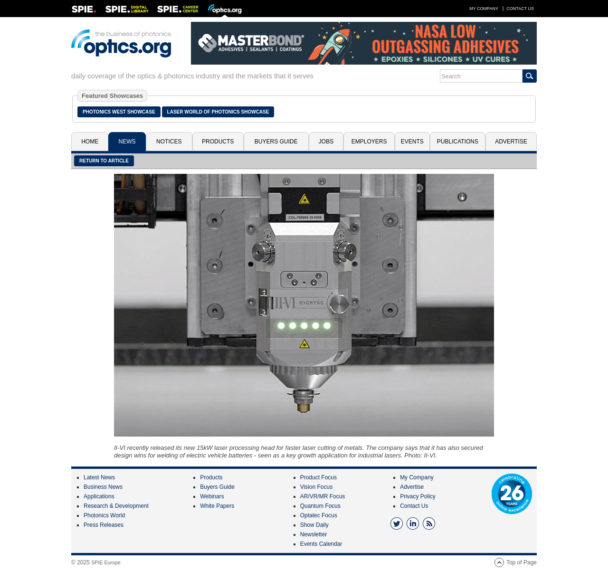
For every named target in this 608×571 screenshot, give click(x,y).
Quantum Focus (320, 506)
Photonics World (104, 515)
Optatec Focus (318, 515)
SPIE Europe (106, 562)
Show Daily (314, 525)
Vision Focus (316, 487)
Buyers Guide (276, 141)
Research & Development (116, 506)
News (127, 141)
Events (412, 141)
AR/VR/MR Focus (322, 496)
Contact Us (520, 8)
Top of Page (521, 562)
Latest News (99, 477)
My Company (483, 8)
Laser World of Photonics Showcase (218, 111)
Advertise (511, 141)
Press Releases (104, 525)
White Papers (217, 506)
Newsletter (313, 534)
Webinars (212, 496)
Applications (99, 496)
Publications (457, 141)
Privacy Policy (418, 496)
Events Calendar (321, 544)
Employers (369, 141)
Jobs (326, 141)
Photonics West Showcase (119, 111)
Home (89, 141)
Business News (103, 487)
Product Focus (318, 477)
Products (218, 141)
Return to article (104, 160)
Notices (168, 141)
